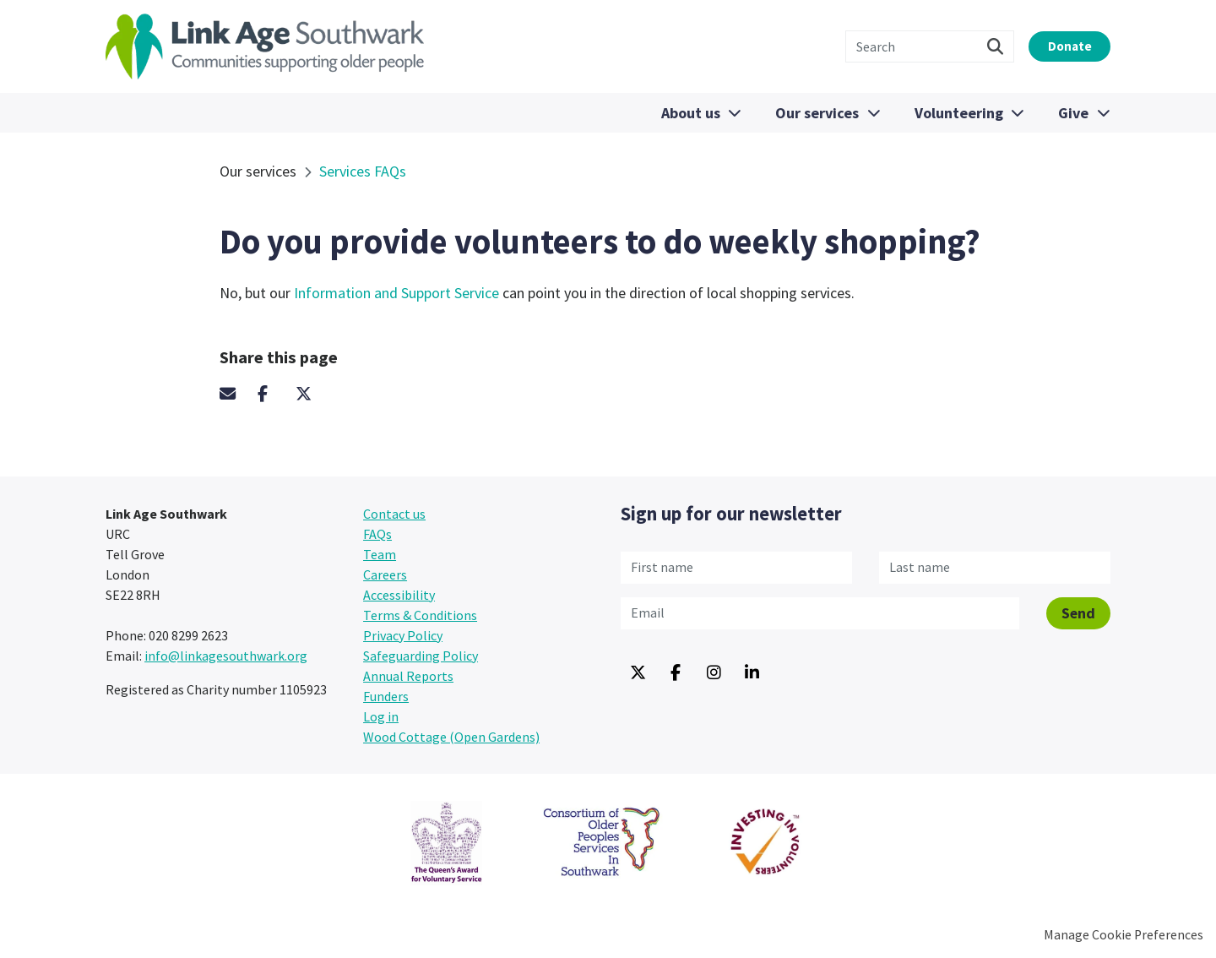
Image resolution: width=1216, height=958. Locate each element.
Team (379, 554)
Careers (385, 574)
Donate (1063, 46)
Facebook (274, 394)
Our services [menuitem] (816, 112)
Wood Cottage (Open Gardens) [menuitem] (451, 736)
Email (236, 394)
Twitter (312, 394)
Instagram (713, 673)
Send (1078, 612)
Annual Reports (408, 675)
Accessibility (399, 594)
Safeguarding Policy (420, 655)
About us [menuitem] (689, 112)
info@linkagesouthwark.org (225, 655)
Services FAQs (362, 171)
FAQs (377, 533)
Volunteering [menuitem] (958, 112)
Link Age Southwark (265, 46)
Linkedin (751, 673)
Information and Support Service (398, 292)
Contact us (394, 513)
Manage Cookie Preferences (1123, 935)
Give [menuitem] (1073, 112)
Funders (386, 696)
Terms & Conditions (420, 615)
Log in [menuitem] (381, 716)
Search (981, 46)
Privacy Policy (402, 635)
